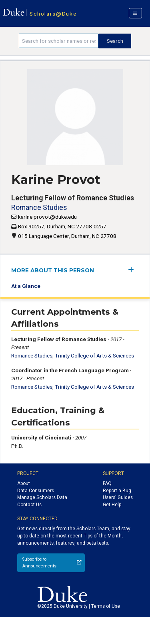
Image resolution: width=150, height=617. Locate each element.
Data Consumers (35, 490)
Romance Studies (39, 207)
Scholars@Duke (53, 13)
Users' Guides (118, 497)
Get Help (112, 504)
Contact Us (29, 504)
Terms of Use (105, 606)
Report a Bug (117, 490)
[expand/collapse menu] (133, 269)
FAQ (107, 483)
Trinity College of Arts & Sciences (94, 355)
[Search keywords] (58, 41)
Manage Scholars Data (42, 497)
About (23, 483)
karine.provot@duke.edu (47, 217)
